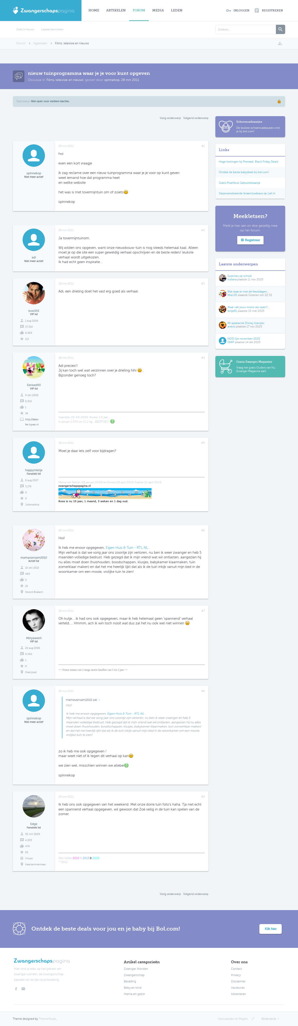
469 (27, 573)
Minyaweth (34, 638)
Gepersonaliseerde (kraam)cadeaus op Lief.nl (247, 193)
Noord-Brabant (34, 592)
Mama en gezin (134, 994)
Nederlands (268, 1018)
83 (26, 852)
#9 (203, 796)
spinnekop (111, 80)
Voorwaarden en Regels (233, 1018)
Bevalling (130, 981)
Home (93, 10)
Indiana (232, 279)
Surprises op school (239, 276)
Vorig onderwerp (170, 118)
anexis (231, 326)
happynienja (33, 470)
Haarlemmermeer (35, 864)
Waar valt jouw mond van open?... (248, 307)
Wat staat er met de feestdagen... (248, 291)
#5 (203, 443)
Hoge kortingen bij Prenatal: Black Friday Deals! (249, 161)
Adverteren (238, 994)
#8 (203, 691)
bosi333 (33, 311)
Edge (33, 824)
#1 (203, 146)
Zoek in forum (25, 29)
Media (158, 10)
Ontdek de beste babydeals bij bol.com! (244, 172)
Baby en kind (133, 987)
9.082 (28, 654)
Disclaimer (238, 981)
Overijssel (31, 672)
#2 (203, 230)
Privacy (236, 975)
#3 (203, 283)
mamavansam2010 (33, 557)
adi (34, 257)
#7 (203, 610)
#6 (203, 530)
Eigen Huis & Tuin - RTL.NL (127, 548)
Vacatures (238, 987)
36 (26, 413)
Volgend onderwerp (195, 118)
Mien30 (232, 295)
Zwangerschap (134, 975)
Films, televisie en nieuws (65, 80)
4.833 (28, 840)
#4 (203, 357)
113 (27, 339)
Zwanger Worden (136, 968)
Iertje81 (232, 311)
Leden (177, 10)
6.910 (28, 401)
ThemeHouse (47, 1018)
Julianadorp (32, 504)
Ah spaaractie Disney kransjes (245, 323)
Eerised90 (34, 385)
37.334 (29, 326)
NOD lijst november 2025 (243, 338)
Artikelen (116, 10)
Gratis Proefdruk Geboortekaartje (239, 182)
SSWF (230, 342)
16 (26, 586)
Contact (236, 968)
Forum (139, 10)
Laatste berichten (52, 29)
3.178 (28, 486)
